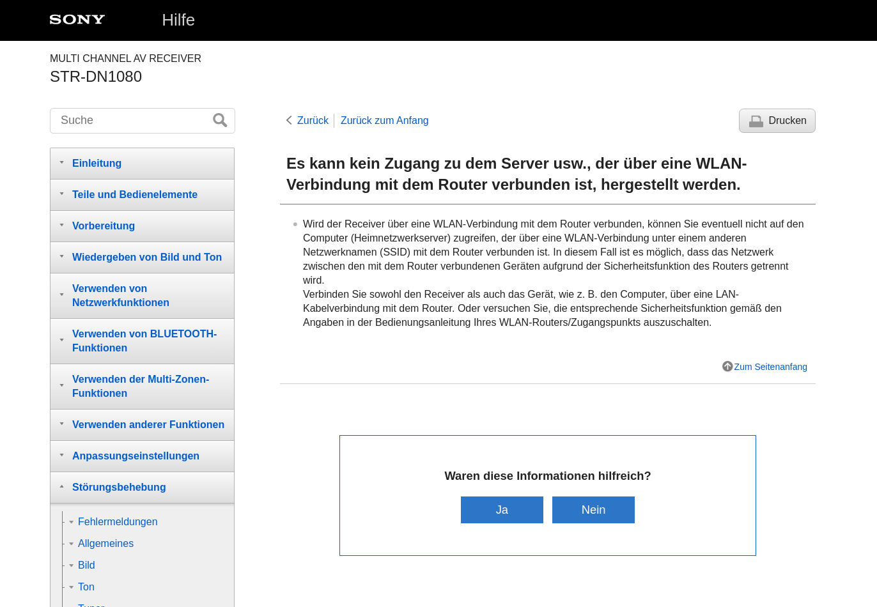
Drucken (787, 120)
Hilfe (178, 19)
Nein (594, 509)
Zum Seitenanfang (770, 367)
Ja (502, 509)
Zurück (313, 120)
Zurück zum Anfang (385, 120)
